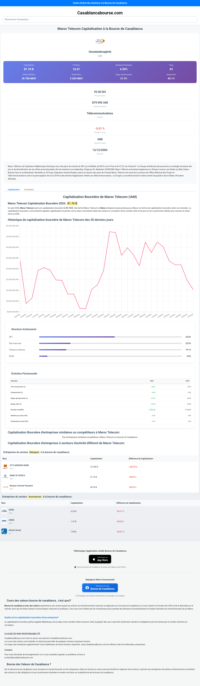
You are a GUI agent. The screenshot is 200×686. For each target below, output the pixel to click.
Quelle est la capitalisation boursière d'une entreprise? (31, 617)
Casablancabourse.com (100, 12)
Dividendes (29, 189)
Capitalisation (14, 189)
